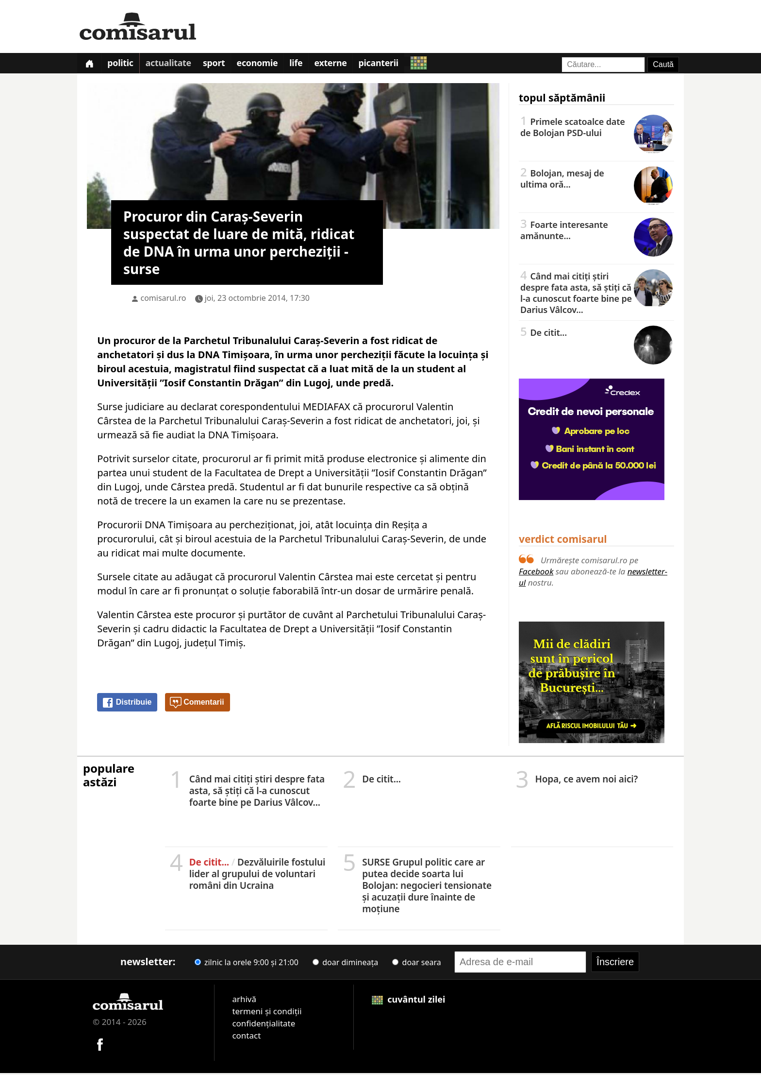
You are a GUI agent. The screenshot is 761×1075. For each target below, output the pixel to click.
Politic (124, 65)
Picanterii (394, 65)
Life (307, 65)
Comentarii (197, 705)
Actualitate (173, 65)
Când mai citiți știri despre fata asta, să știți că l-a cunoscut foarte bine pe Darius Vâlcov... (596, 295)
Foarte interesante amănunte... (596, 232)
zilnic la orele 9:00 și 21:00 (246, 964)
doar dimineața (345, 964)
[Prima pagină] (90, 64)
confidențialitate (263, 1025)
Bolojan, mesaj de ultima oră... (596, 180)
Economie (266, 65)
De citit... (596, 334)
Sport (221, 65)
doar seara (416, 964)
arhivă (244, 1001)
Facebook (536, 573)
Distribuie (126, 705)
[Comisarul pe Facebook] (100, 1045)
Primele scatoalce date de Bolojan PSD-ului (596, 129)
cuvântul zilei (409, 1001)
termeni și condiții (266, 1013)
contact (246, 1037)
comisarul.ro (163, 300)
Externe (344, 65)
